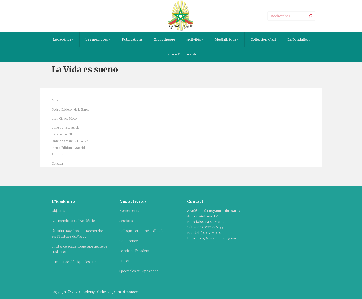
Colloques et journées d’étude (141, 231)
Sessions (126, 221)
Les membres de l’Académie (73, 221)
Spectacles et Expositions (138, 271)
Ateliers (125, 261)
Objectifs (58, 211)
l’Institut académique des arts (74, 262)
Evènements (129, 211)
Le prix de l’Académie (135, 251)
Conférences (129, 241)
